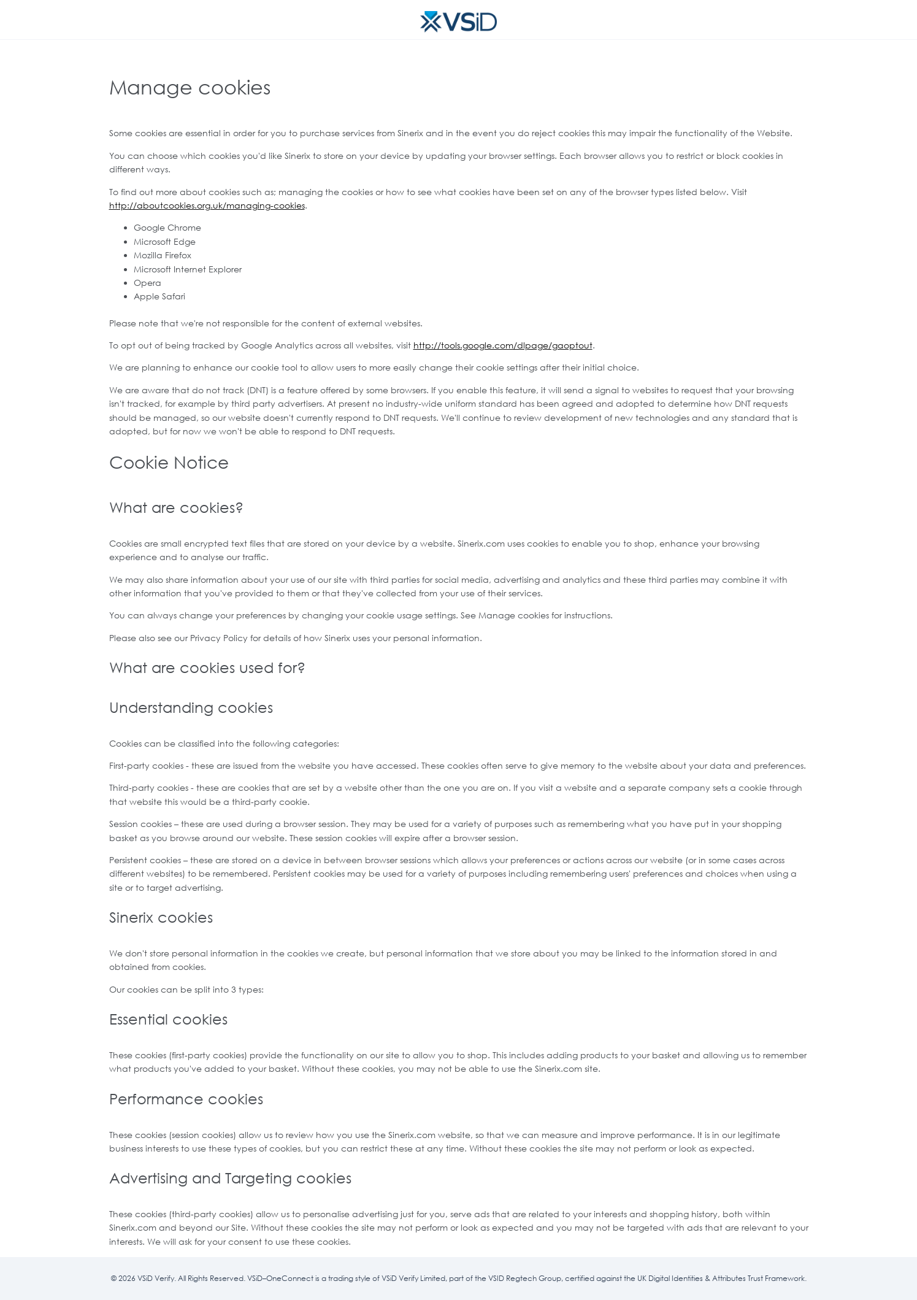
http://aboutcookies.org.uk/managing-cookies (207, 205)
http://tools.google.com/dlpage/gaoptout (503, 345)
